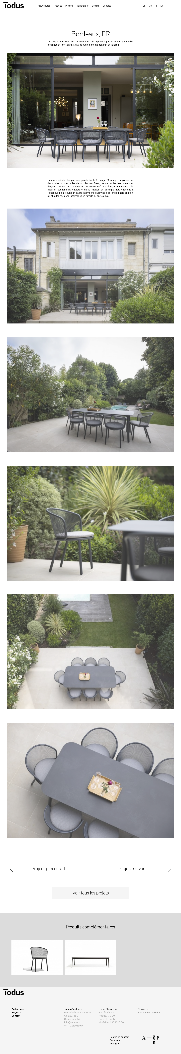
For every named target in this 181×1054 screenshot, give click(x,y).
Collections (17, 1009)
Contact (107, 6)
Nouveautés (44, 6)
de (161, 6)
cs (150, 6)
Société (95, 6)
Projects (69, 6)
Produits (58, 6)
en (144, 6)
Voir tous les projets (90, 893)
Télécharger (82, 6)
